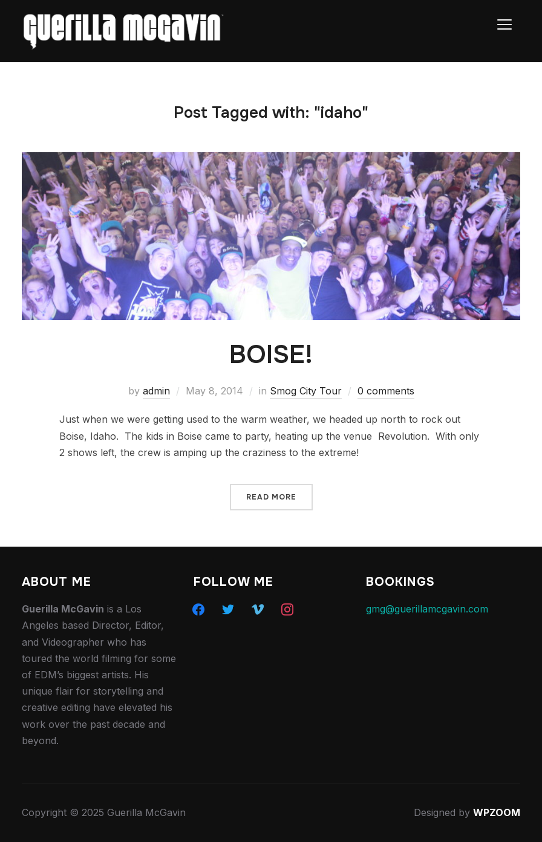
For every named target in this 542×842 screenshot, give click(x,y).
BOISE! (271, 354)
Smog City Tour (306, 391)
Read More (271, 497)
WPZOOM (496, 812)
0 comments (386, 391)
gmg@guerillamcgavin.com (427, 609)
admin (156, 391)
